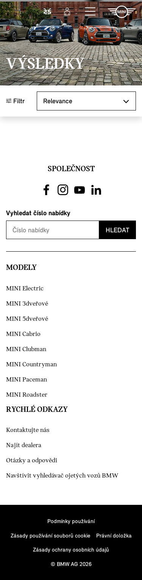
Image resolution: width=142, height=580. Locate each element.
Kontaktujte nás (28, 430)
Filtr (15, 100)
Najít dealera (23, 445)
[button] (90, 12)
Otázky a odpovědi (31, 460)
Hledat (117, 229)
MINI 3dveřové (27, 303)
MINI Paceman (26, 379)
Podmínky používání (71, 521)
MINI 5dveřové (27, 319)
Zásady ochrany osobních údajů (71, 549)
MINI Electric (25, 288)
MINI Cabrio (23, 334)
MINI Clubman (26, 349)
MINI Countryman (31, 364)
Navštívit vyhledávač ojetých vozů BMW (62, 475)
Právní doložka (114, 535)
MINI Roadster (26, 395)
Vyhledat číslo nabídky (38, 212)
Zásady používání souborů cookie (50, 535)
